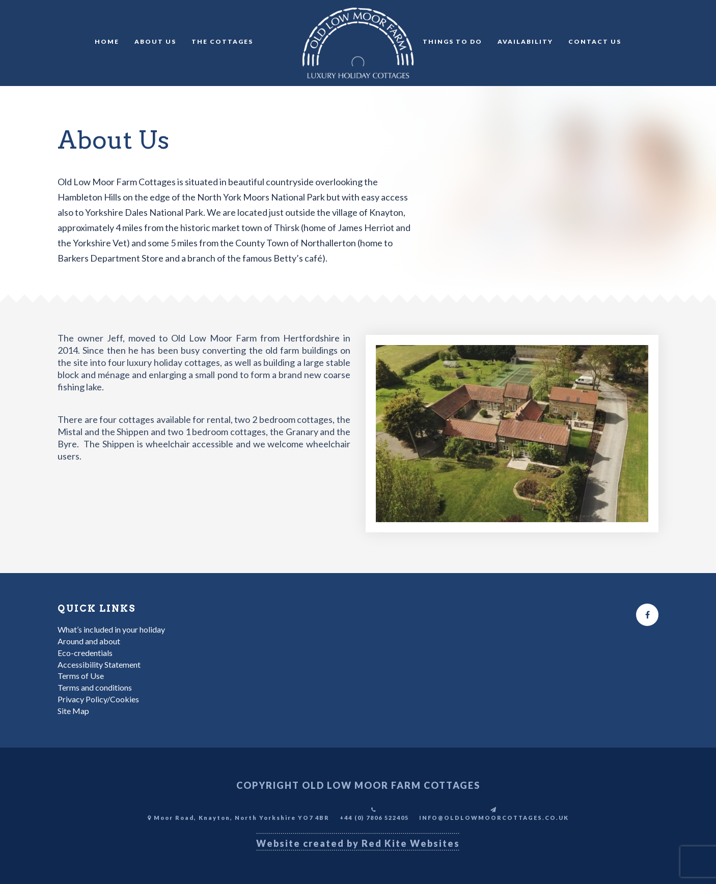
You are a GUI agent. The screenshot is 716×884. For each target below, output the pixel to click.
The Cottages (222, 41)
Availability (525, 41)
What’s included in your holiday (111, 629)
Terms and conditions (95, 687)
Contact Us (594, 41)
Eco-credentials (85, 653)
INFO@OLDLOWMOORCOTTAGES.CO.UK (494, 817)
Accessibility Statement (99, 664)
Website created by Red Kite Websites (358, 843)
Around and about (89, 641)
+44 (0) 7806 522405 (374, 817)
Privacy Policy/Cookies (98, 699)
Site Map (73, 711)
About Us (155, 41)
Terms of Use (81, 675)
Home (107, 41)
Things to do (452, 41)
